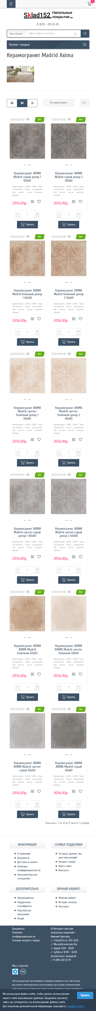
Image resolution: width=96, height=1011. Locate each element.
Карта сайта (65, 866)
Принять (85, 995)
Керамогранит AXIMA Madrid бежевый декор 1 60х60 (27, 294)
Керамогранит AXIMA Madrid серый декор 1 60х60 (27, 177)
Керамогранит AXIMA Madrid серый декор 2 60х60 (69, 177)
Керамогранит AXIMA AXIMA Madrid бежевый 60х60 (27, 649)
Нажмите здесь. (75, 1006)
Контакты (64, 870)
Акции (20, 918)
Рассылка (64, 906)
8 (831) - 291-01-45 (48, 24)
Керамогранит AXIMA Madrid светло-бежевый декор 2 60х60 (68, 413)
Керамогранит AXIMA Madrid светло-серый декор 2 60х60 (68, 532)
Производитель (25, 897)
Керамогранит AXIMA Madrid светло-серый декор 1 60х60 (27, 532)
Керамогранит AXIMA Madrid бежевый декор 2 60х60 (69, 294)
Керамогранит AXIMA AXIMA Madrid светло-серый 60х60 (27, 766)
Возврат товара (67, 861)
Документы (23, 858)
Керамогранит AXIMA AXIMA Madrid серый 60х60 (68, 766)
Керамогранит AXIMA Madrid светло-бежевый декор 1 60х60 (27, 413)
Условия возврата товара (26, 940)
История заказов (68, 902)
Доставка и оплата (27, 862)
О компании (23, 853)
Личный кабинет (67, 897)
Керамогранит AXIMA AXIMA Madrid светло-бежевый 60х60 (68, 649)
